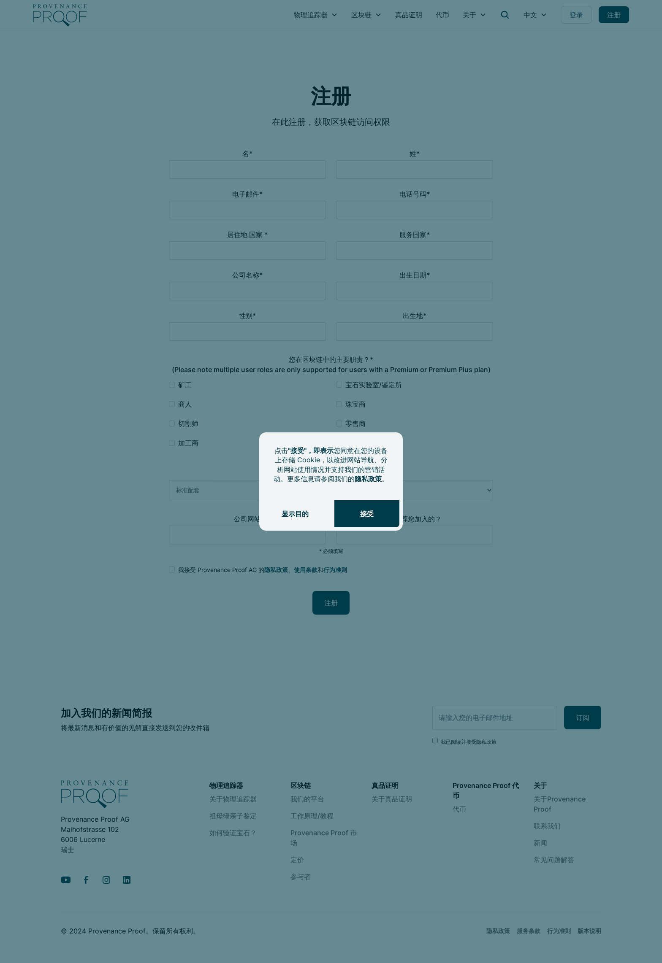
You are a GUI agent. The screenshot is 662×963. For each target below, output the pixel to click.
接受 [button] (367, 514)
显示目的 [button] (295, 514)
